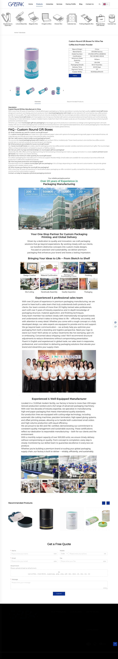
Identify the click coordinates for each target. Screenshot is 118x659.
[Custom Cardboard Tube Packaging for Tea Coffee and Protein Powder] (98, 519)
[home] (16, 4)
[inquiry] (115, 327)
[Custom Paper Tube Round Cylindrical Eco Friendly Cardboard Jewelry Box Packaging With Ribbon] (20, 519)
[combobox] (64, 553)
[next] (63, 90)
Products (39, 4)
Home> (16, 32)
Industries (49, 4)
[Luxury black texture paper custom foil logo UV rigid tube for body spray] (46, 519)
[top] (115, 644)
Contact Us (90, 4)
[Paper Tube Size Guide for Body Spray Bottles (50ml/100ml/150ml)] (72, 519)
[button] (103, 503)
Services (59, 4)
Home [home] (30, 4)
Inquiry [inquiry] (75, 75)
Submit (59, 593)
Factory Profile (71, 4)
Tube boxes (22, 32)
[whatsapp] (115, 322)
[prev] (10, 90)
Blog (80, 4)
